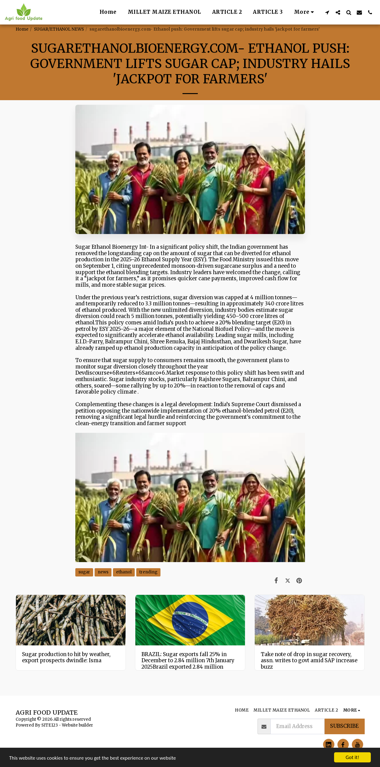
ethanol (124, 572)
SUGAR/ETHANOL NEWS (59, 29)
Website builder (77, 725)
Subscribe (344, 726)
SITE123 (49, 725)
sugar (84, 572)
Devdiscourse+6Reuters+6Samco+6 (120, 373)
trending (148, 572)
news (103, 572)
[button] (327, 12)
